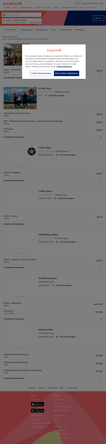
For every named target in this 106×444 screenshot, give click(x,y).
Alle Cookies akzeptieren (66, 73)
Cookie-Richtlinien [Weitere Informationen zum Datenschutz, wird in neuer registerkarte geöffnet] (64, 67)
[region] (54, 61)
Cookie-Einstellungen (41, 73)
